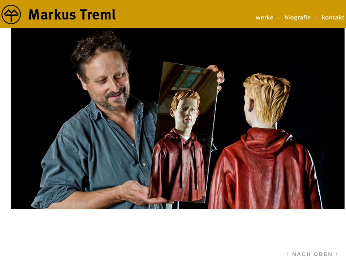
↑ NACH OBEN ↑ (312, 254)
